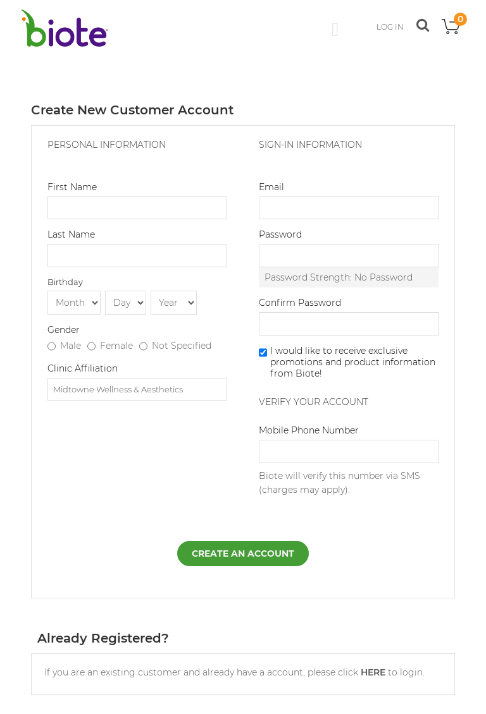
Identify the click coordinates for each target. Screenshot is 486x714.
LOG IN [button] (390, 27)
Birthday (65, 282)
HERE (373, 672)
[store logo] (65, 28)
